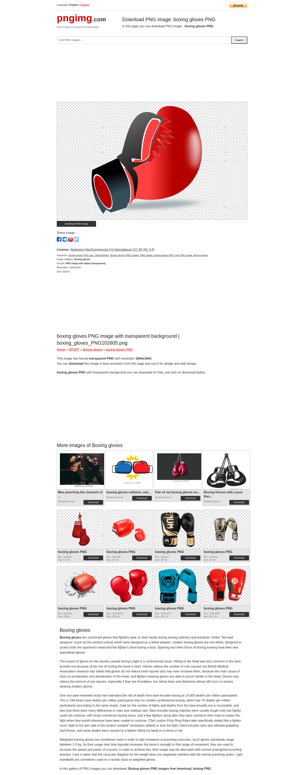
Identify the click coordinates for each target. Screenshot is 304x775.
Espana (85, 4)
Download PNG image (76, 223)
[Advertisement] (152, 74)
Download (93, 502)
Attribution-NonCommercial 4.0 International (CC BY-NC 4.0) (112, 249)
